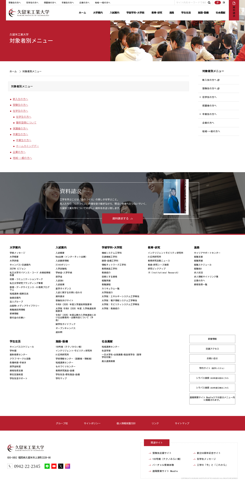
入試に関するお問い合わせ (69, 292)
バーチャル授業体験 (163, 465)
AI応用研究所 (154, 257)
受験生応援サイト (162, 453)
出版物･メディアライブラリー (24, 306)
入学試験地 (61, 269)
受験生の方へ (15, 3)
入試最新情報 (62, 261)
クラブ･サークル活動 (20, 359)
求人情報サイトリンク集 (206, 277)
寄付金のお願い (17, 318)
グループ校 (62, 423)
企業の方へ (84, 3)
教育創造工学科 (109, 269)
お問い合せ (212, 358)
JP (218, 2)
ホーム (82, 12)
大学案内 (98, 12)
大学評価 (14, 261)
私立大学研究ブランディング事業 (26, 283)
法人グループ (16, 302)
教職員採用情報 (17, 310)
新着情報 (212, 339)
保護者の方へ (50, 3)
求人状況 (198, 273)
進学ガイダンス (63, 289)
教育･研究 (156, 12)
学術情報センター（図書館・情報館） (74, 359)
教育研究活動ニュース (159, 261)
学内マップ (61, 378)
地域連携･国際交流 (19, 294)
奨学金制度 (15, 366)
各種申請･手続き (18, 363)
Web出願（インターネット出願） (72, 257)
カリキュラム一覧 (110, 289)
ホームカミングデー (27, 146)
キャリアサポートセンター (207, 253)
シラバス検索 (212, 378)
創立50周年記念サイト (209, 453)
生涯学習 (106, 351)
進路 (171, 12)
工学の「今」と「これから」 (212, 465)
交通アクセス (212, 349)
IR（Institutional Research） (164, 273)
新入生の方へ (20, 99)
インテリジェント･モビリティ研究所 (74, 351)
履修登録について (26, 122)
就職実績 (106, 281)
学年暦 (13, 351)
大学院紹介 (107, 292)
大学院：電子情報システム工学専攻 (119, 300)
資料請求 (60, 296)
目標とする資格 (109, 277)
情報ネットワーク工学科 (114, 265)
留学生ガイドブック (66, 324)
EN (224, 2)
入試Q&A (59, 281)
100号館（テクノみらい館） (69, 347)
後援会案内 (15, 298)
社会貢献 (220, 12)
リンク (155, 423)
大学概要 (14, 257)
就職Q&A (198, 269)
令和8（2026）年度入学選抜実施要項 (74, 304)
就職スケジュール (203, 265)
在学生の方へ (32, 3)
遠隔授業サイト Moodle (212, 398)
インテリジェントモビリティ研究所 (165, 253)
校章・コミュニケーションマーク (26, 279)
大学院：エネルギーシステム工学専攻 (120, 296)
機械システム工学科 (112, 253)
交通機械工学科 (109, 257)
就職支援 (198, 257)
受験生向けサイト (64, 300)
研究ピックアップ (157, 269)
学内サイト (212, 368)
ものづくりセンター (66, 366)
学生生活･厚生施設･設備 (68, 374)
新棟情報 (14, 314)
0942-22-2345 (27, 466)
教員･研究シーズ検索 (158, 265)
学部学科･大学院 (135, 12)
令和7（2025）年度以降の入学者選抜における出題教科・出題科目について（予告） (76, 317)
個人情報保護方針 (126, 423)
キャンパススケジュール (22, 347)
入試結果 (60, 284)
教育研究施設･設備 (65, 371)
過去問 (59, 332)
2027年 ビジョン (18, 269)
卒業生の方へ (68, 3)
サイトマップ (182, 423)
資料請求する (120, 218)
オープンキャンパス (66, 328)
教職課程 (106, 284)
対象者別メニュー (213, 71)
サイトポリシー (92, 423)
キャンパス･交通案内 (20, 265)
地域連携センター (64, 363)
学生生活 (186, 12)
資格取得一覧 (200, 284)
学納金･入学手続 (64, 273)
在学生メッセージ (206, 459)
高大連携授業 (108, 361)
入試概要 (60, 253)
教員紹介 (106, 273)
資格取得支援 (16, 371)
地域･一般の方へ (102, 3)
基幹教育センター (18, 355)
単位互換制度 (16, 374)
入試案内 (114, 12)
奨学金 (59, 277)
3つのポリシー (63, 265)
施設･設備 (203, 12)
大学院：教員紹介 (110, 308)
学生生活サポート (18, 378)
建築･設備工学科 (110, 261)
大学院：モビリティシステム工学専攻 (120, 304)
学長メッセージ (17, 253)
